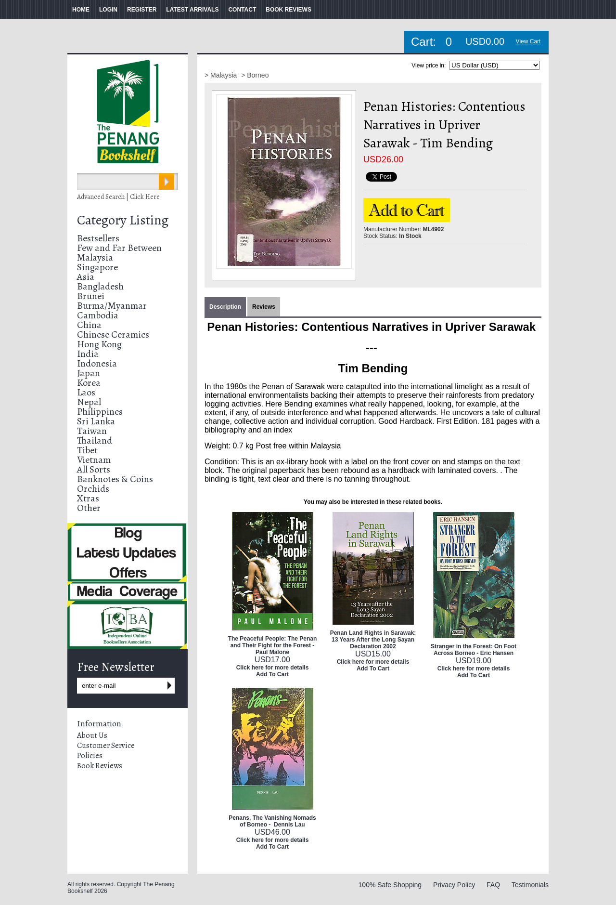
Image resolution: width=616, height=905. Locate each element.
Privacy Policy (454, 885)
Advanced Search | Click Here (118, 196)
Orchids (93, 488)
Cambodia (97, 315)
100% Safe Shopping (390, 885)
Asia (85, 276)
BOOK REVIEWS (288, 9)
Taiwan (92, 430)
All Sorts (93, 469)
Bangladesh (100, 286)
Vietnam (94, 459)
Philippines (100, 411)
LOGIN (108, 9)
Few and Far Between (119, 247)
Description (225, 306)
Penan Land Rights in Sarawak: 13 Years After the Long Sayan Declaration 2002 (373, 640)
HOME (81, 9)
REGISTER (141, 9)
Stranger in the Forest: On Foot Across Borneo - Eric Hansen (473, 649)
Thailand (94, 440)
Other (89, 507)
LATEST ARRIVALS (192, 9)
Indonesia (97, 363)
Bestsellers (98, 238)
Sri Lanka (96, 421)
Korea (89, 382)
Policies (90, 755)
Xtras (88, 498)
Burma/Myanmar (112, 305)
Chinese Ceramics (113, 334)
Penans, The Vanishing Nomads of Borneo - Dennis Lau (272, 821)
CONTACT (242, 9)
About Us (92, 735)
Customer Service (106, 745)
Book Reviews (99, 766)
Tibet (87, 450)
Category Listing (122, 220)
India (88, 353)
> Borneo (255, 75)
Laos (86, 392)
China (89, 324)
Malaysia (95, 257)
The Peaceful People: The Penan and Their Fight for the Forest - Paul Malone (272, 645)
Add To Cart (272, 674)
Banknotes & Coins (115, 478)
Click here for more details (272, 667)
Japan (88, 373)
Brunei (90, 295)
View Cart (528, 41)
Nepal (89, 401)
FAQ (493, 885)
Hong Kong (99, 344)
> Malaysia (222, 75)
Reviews (263, 306)
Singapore (97, 267)
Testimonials (530, 885)
